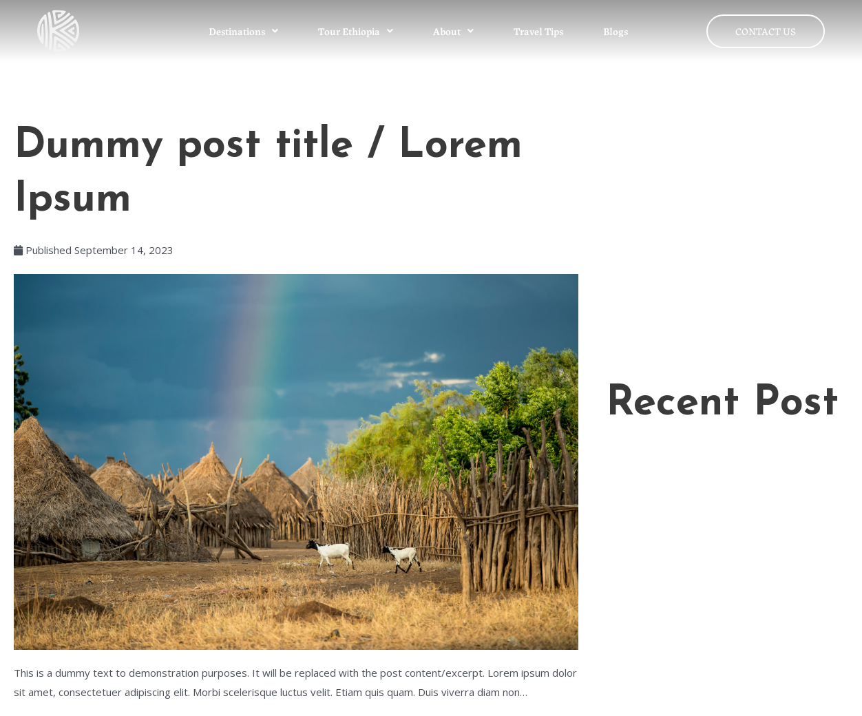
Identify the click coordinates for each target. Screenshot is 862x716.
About (453, 31)
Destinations (243, 31)
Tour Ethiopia (355, 31)
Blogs (615, 31)
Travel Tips (538, 31)
